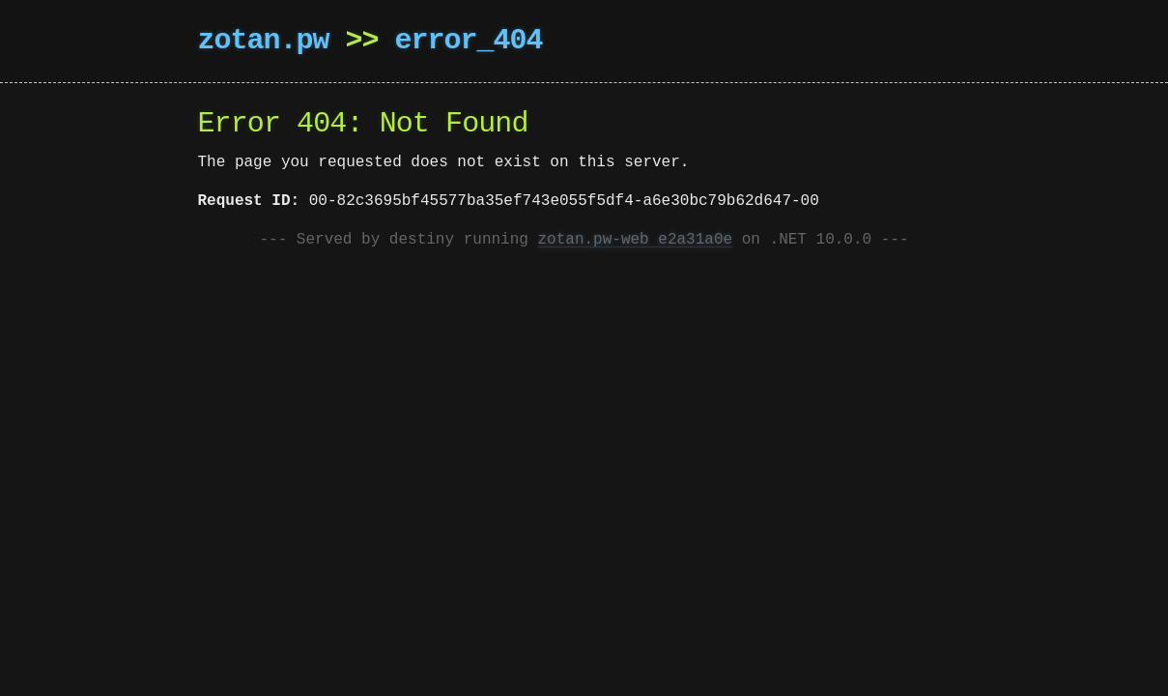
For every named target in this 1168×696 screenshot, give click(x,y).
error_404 (469, 41)
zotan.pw (263, 41)
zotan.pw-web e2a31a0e (635, 239)
